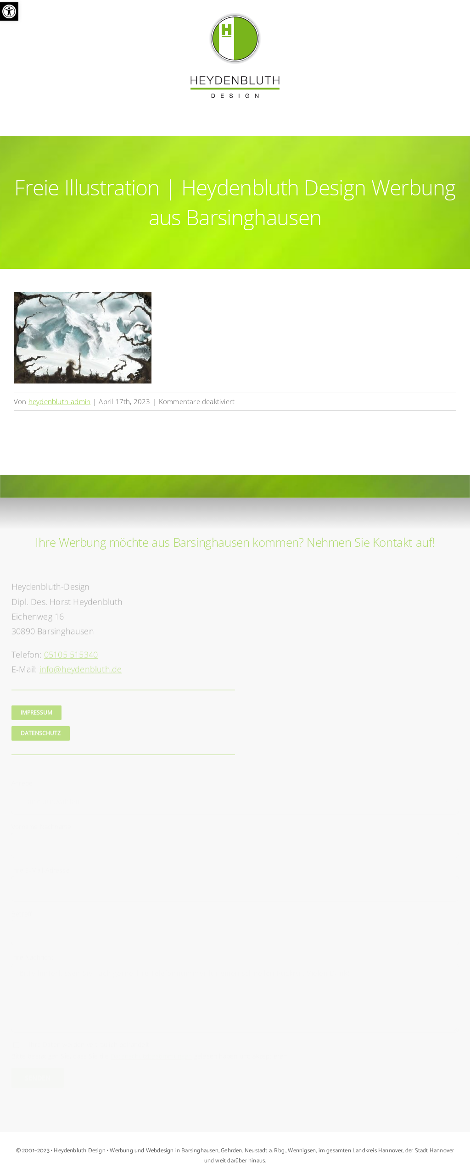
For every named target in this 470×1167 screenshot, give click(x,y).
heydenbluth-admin (59, 401)
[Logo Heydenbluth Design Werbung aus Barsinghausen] (235, 15)
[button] (9, 11)
